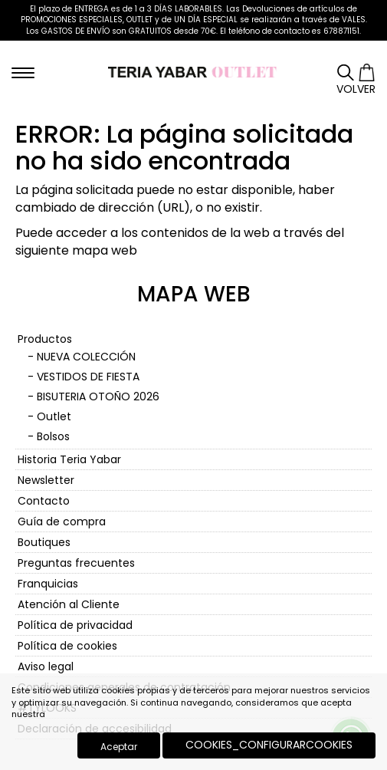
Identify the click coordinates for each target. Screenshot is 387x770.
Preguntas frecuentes (76, 563)
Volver (356, 89)
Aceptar (118, 746)
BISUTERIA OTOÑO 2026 (98, 396)
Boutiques (44, 542)
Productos (45, 339)
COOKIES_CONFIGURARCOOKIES (269, 744)
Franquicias (48, 583)
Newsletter (46, 480)
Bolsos (53, 436)
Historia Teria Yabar (69, 459)
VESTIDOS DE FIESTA (88, 376)
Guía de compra (62, 521)
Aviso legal (46, 666)
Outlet (54, 416)
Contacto (44, 500)
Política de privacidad (75, 625)
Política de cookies (67, 645)
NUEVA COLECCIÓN (86, 356)
